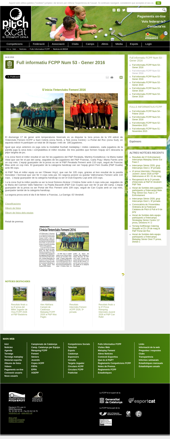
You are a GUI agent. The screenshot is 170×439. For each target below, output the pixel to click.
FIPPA (34, 366)
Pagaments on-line (13, 369)
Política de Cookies (16, 422)
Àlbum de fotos (13, 208)
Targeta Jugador (76, 363)
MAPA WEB (8, 339)
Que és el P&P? (106, 360)
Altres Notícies (105, 353)
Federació (39, 44)
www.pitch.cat (26, 413)
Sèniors (35, 357)
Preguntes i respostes (150, 350)
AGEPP (35, 373)
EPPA (34, 369)
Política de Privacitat (17, 420)
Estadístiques (105, 373)
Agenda (8, 350)
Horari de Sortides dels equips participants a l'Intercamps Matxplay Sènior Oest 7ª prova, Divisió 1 (147, 238)
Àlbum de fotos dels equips (19, 212)
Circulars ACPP (75, 366)
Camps (90, 44)
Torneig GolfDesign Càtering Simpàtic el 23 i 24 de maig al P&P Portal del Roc (146, 228)
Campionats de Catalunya (44, 344)
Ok (158, 3)
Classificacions (13, 203)
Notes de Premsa (106, 366)
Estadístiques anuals (149, 366)
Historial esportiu (13, 360)
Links (141, 344)
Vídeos (7, 366)
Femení (35, 353)
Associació (58, 44)
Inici (14, 49)
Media (119, 44)
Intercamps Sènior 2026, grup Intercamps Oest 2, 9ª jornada (146, 166)
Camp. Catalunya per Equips (45, 347)
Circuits (72, 360)
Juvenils (35, 360)
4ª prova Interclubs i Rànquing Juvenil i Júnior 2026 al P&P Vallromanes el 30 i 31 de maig (146, 173)
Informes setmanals (149, 360)
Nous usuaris (11, 376)
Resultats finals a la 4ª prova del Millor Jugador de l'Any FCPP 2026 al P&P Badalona (19, 309)
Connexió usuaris (13, 373)
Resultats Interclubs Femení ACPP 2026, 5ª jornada (77, 308)
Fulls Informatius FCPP (40, 49)
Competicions (15, 44)
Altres (104, 44)
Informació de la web (149, 347)
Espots (134, 44)
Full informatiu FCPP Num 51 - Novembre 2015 (146, 129)
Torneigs (8, 353)
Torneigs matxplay (13, 357)
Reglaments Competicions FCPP (114, 363)
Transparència (146, 357)
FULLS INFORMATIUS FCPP (146, 106)
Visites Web (104, 347)
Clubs (75, 44)
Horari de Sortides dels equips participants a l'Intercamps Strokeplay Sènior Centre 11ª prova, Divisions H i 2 (146, 219)
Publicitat (72, 373)
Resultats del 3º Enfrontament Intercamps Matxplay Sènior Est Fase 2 (147, 159)
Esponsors (73, 357)
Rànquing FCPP (39, 350)
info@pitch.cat (14, 413)
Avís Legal (13, 418)
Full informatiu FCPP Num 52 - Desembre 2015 (146, 124)
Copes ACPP (37, 363)
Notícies (23, 49)
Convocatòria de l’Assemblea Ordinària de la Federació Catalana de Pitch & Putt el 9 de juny (147, 208)
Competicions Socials (79, 344)
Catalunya (73, 353)
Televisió (72, 347)
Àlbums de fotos (12, 363)
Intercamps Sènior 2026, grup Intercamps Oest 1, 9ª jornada (146, 199)
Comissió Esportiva (108, 357)
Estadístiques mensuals (151, 363)
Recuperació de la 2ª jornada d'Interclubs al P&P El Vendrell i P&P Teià (147, 182)
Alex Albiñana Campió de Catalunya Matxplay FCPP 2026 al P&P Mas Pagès (48, 310)
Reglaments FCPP (107, 369)
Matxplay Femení (106, 350)
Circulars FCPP (75, 369)
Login (148, 44)
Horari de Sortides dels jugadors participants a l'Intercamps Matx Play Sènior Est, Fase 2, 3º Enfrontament (147, 192)
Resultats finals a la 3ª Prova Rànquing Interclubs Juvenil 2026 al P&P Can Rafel (107, 310)
